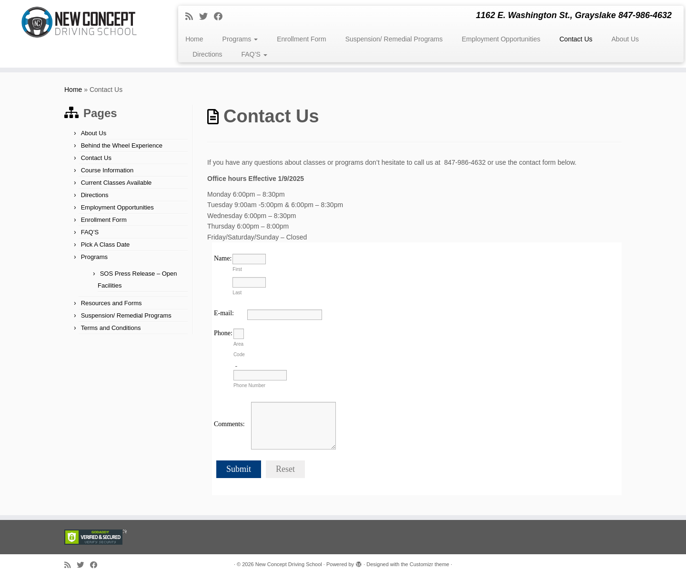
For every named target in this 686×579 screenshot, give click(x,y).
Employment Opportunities (501, 39)
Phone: (223, 333)
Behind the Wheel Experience (121, 145)
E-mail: (224, 313)
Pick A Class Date (105, 244)
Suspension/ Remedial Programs (394, 39)
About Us (625, 39)
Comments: (229, 424)
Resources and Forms (111, 303)
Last (237, 292)
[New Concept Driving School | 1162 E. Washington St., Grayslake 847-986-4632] (79, 22)
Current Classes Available (116, 182)
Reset (285, 469)
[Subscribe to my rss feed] (192, 16)
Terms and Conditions (111, 327)
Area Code (239, 349)
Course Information (107, 170)
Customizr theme (429, 564)
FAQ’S (254, 54)
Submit (238, 469)
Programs (240, 39)
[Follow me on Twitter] (206, 16)
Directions (207, 54)
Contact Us (575, 39)
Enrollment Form (301, 39)
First (237, 269)
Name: (223, 258)
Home (194, 39)
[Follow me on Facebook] (221, 16)
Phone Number (249, 385)
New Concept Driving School (288, 564)
